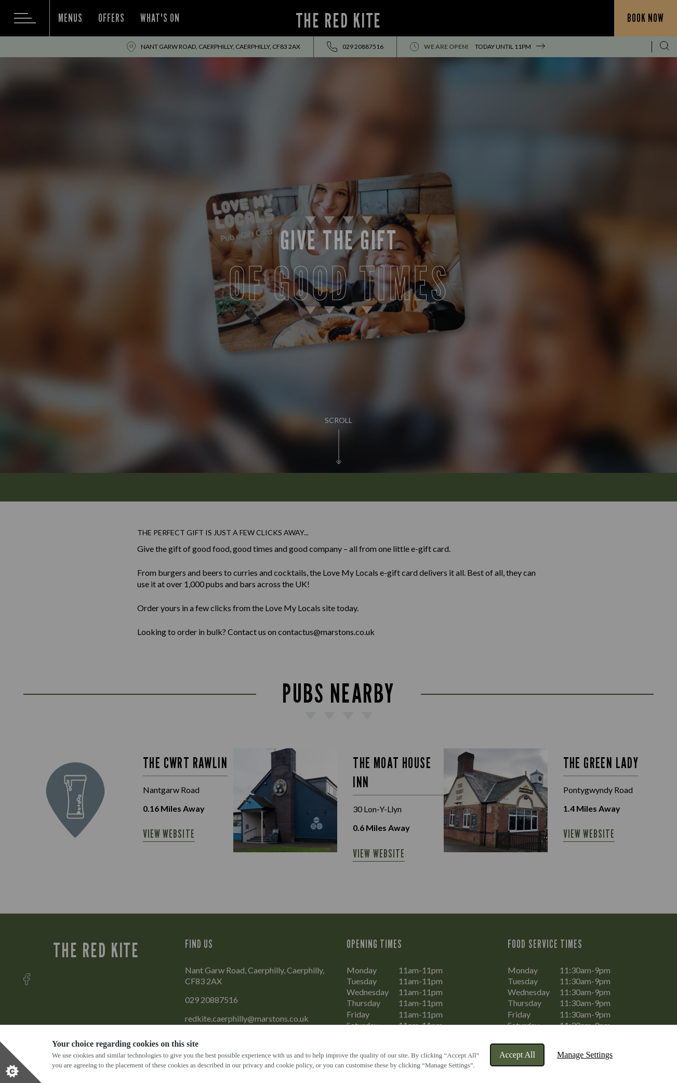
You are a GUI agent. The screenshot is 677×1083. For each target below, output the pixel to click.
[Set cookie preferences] (21, 1062)
